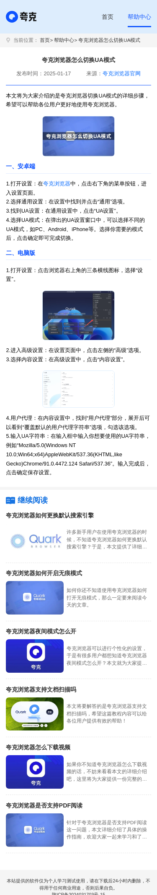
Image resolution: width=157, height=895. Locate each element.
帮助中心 (139, 16)
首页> (46, 40)
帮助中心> (65, 40)
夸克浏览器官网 (122, 74)
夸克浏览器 (56, 184)
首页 (107, 16)
